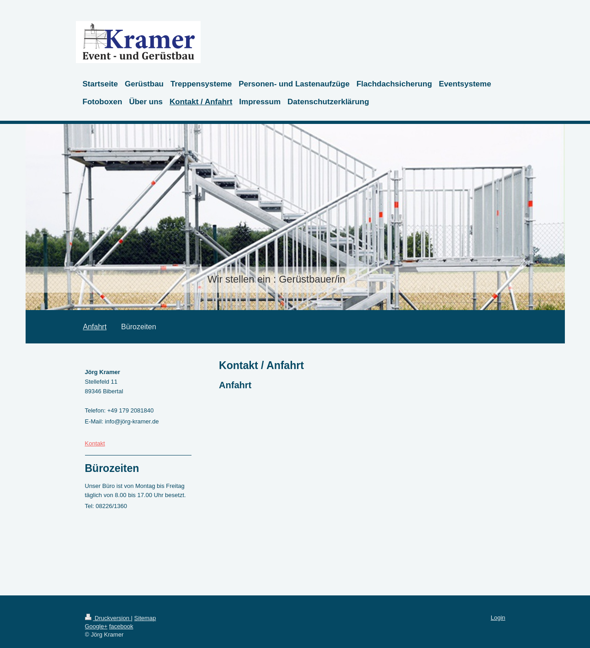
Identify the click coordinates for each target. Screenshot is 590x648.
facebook (121, 626)
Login (498, 617)
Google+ (96, 626)
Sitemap (145, 618)
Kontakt (95, 443)
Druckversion (108, 618)
